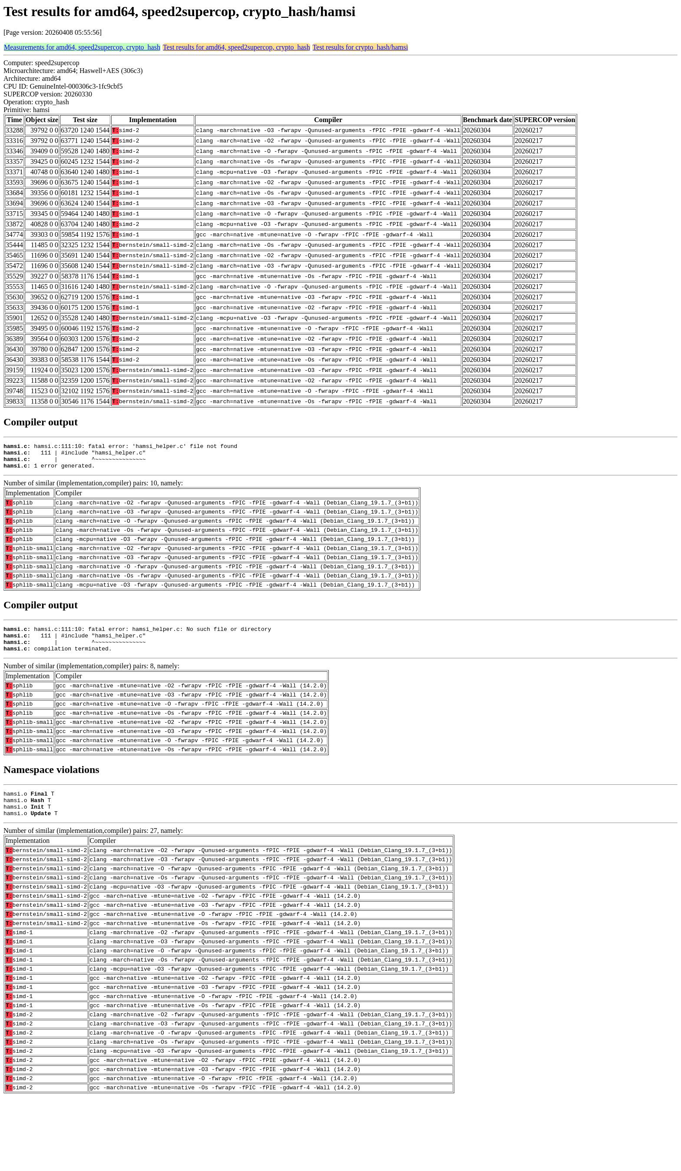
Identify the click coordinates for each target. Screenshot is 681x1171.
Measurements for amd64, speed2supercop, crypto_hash (82, 47)
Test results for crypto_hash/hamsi (360, 47)
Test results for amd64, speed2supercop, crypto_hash (236, 47)
